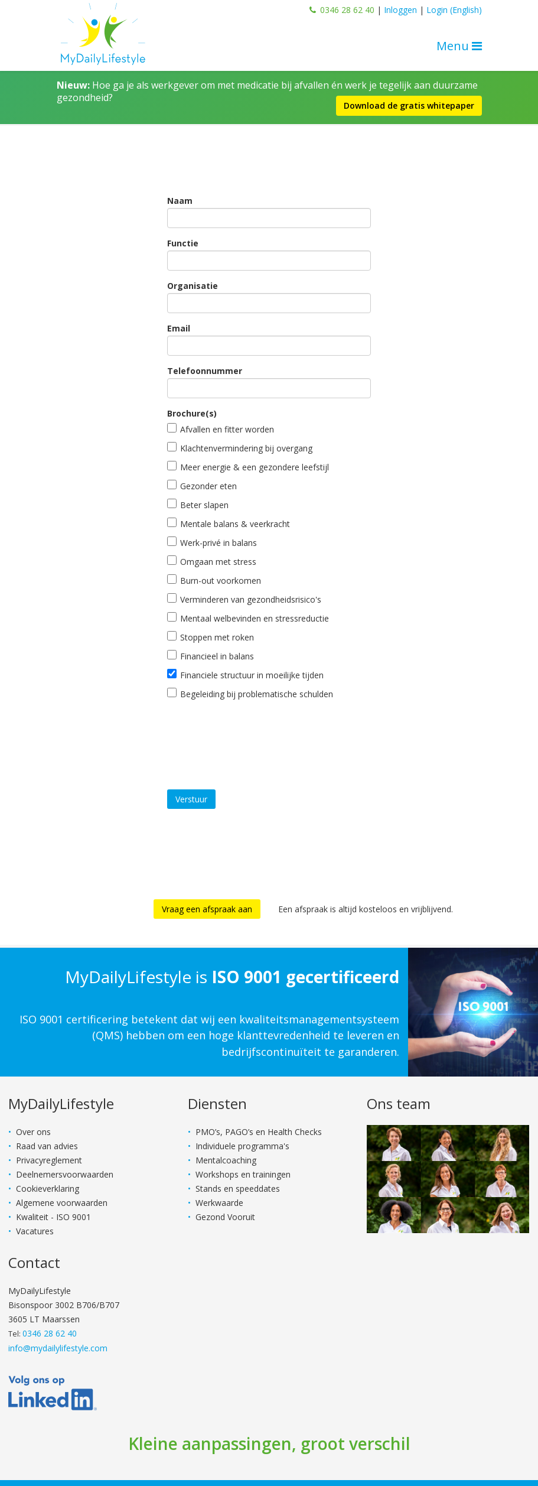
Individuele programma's (242, 1146)
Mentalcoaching (225, 1160)
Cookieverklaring (47, 1188)
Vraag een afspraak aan (207, 909)
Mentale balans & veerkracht (228, 523)
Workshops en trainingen (243, 1174)
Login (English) (454, 9)
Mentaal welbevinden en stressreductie (248, 618)
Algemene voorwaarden (61, 1202)
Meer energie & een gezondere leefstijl (248, 467)
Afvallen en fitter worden (220, 429)
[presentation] (257, 736)
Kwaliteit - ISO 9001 (53, 1216)
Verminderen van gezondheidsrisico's (244, 599)
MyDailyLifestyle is (232, 976)
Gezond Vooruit (225, 1216)
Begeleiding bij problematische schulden (250, 694)
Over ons (33, 1131)
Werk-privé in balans (212, 542)
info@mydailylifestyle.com (57, 1348)
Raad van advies (47, 1146)
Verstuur (191, 799)
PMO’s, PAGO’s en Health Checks (258, 1131)
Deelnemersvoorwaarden (64, 1174)
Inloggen (400, 9)
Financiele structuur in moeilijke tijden (245, 675)
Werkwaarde (219, 1202)
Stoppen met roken (210, 637)
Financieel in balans (210, 656)
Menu (459, 46)
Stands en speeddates (237, 1188)
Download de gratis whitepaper (409, 105)
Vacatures (35, 1231)
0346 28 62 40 (347, 9)
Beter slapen (198, 504)
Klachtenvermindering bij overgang (239, 448)
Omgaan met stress (211, 561)
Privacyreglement (49, 1160)
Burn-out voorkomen (214, 580)
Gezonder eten (202, 486)
